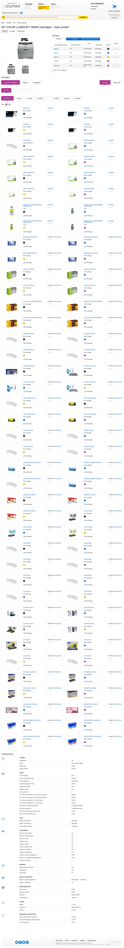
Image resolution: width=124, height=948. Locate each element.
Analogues (50, 108)
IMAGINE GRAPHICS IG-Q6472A (32, 478)
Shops (53, 4)
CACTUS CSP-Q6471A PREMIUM (93, 301)
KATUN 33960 (87, 559)
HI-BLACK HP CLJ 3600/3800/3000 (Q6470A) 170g (32, 205)
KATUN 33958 (87, 543)
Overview (4, 31)
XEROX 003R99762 (89, 188)
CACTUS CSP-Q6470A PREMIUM (32, 301)
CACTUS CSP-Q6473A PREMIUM (93, 317)
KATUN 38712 (27, 575)
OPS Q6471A (87, 639)
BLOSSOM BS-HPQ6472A (30, 253)
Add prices (93, 8)
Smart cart (114, 11)
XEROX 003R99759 (28, 172)
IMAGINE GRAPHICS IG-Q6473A (93, 478)
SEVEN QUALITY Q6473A (91, 704)
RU (18, 12)
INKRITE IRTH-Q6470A (29, 494)
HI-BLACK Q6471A (89, 430)
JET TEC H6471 (27, 527)
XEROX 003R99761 (28, 188)
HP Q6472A (26, 124)
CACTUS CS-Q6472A (29, 285)
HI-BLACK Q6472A (28, 446)
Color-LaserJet (22, 22)
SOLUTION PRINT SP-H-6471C (92, 720)
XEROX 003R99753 (28, 156)
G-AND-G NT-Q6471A (29, 382)
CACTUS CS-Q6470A (29, 269)
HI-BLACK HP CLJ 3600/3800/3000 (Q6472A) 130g (32, 221)
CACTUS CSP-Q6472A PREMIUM (32, 317)
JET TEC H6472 (88, 527)
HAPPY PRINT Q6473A (90, 414)
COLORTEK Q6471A (89, 333)
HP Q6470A (26, 108)
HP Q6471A (87, 108)
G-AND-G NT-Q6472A (90, 382)
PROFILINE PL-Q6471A (90, 672)
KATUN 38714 (27, 591)
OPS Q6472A (26, 655)
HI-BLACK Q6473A (89, 446)
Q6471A (56, 53)
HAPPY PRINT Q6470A (90, 398)
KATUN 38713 (87, 575)
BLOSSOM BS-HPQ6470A (30, 237)
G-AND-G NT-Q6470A (90, 365)
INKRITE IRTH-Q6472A (29, 510)
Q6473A (56, 61)
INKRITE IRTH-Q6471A (90, 494)
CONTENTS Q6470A (28, 365)
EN (21, 12)
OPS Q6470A (26, 639)
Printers (41, 4)
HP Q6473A (87, 124)
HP (14, 22)
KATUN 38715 (87, 591)
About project (59, 940)
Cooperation (74, 940)
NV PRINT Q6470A (28, 607)
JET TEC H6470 (88, 510)
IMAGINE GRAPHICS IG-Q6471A (93, 462)
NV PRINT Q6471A (89, 607)
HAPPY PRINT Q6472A (29, 398)
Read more (114, 17)
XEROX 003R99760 (89, 172)
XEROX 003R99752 (89, 140)
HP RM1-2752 (27, 140)
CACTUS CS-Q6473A (89, 285)
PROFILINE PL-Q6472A (29, 688)
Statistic (67, 940)
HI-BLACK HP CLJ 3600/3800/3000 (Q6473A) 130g (93, 221)
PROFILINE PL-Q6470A (29, 672)
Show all (64, 70)
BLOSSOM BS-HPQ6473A (91, 253)
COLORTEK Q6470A (28, 333)
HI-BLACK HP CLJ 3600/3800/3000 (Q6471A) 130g (93, 205)
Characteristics (21, 31)
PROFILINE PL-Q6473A (90, 688)
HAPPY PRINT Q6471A (29, 414)
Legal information (91, 940)
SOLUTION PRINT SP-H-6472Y (31, 736)
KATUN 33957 (27, 543)
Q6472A (56, 57)
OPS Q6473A (87, 655)
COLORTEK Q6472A (28, 349)
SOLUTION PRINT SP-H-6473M (92, 736)
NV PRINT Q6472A (89, 623)
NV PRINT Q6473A (28, 623)
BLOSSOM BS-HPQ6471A (91, 237)
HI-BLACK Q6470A (28, 430)
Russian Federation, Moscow (10, 12)
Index (3, 22)
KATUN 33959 (27, 559)
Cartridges (28, 4)
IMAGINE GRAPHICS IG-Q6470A (32, 462)
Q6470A (56, 48)
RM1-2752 (57, 65)
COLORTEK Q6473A (89, 349)
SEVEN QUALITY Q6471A (30, 704)
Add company (94, 6)
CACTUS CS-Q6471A (89, 269)
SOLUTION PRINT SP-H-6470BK (32, 720)
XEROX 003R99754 (89, 156)
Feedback (82, 940)
